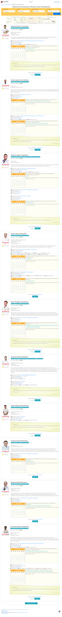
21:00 (35, 327)
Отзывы (32, 74)
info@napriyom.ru (5, 611)
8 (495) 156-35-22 (18, 43)
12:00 (38, 325)
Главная (2, 4)
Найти (57, 13)
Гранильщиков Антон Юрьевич (20, 80)
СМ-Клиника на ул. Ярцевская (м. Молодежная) (29, 189)
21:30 (33, 202)
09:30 (27, 325)
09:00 (27, 551)
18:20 (47, 123)
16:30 (41, 101)
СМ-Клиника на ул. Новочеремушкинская (28, 168)
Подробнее (38, 74)
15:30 (49, 325)
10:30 (30, 101)
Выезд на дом (49, 13)
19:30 (27, 48)
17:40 (44, 123)
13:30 (44, 325)
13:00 (43, 571)
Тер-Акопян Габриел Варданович (19, 526)
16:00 (38, 101)
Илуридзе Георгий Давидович (19, 356)
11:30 (29, 551)
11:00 (27, 176)
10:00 (27, 101)
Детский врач (49, 14)
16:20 (41, 123)
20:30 (33, 48)
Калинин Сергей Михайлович (19, 440)
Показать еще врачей (31, 603)
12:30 (41, 325)
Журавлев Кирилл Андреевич (19, 155)
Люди (21, 564)
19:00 (30, 202)
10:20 (30, 123)
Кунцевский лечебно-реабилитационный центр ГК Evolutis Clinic (32, 40)
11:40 (33, 123)
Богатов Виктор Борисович (18, 233)
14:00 (33, 101)
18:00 (49, 101)
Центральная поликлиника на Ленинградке (28, 249)
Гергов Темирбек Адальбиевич (19, 302)
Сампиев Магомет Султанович (19, 26)
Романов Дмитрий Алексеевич (20, 405)
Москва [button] (31, 2)
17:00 (44, 101)
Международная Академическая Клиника (28, 374)
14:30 (35, 101)
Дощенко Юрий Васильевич (19, 482)
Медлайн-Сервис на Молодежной (27, 271)
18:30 (41, 505)
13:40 (35, 123)
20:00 (30, 48)
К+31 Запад (23, 381)
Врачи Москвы (7, 4)
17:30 (47, 101)
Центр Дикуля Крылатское (25, 94)
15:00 (38, 123)
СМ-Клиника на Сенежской (26, 195)
